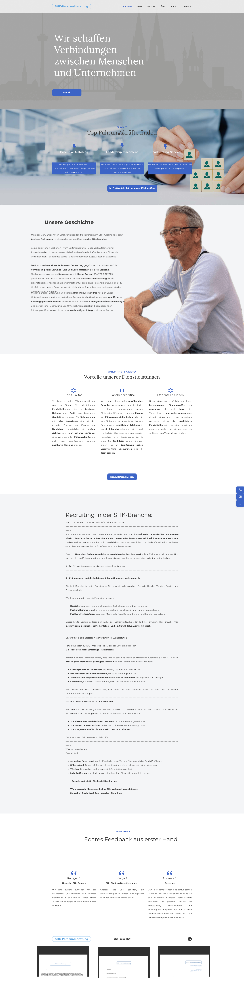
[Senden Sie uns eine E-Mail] (240, 496)
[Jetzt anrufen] (240, 489)
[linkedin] (190, 939)
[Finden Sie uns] (240, 503)
